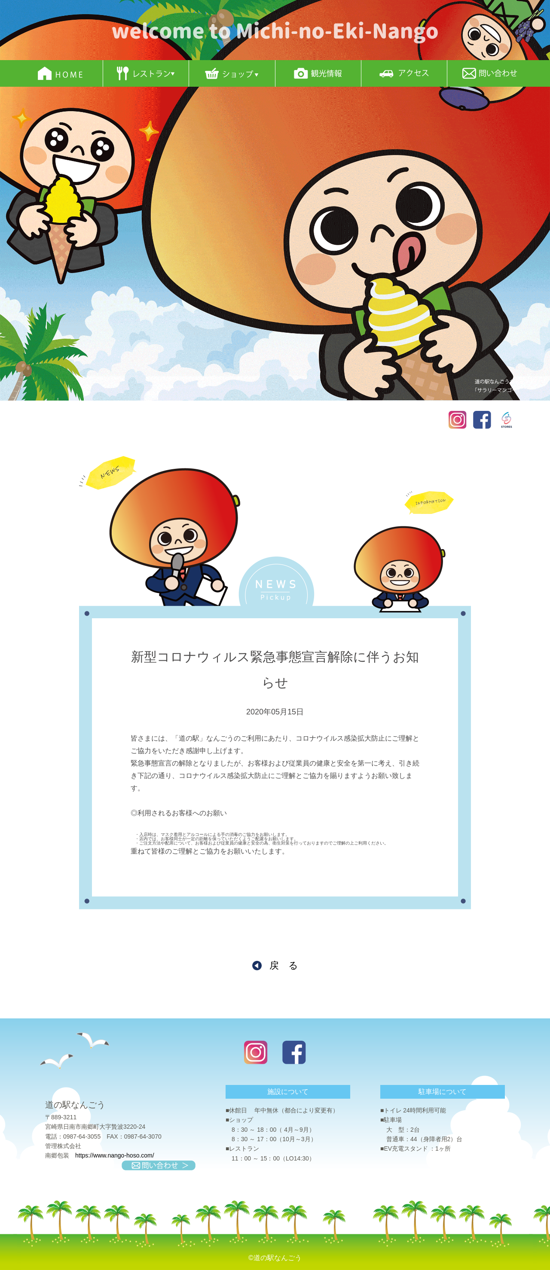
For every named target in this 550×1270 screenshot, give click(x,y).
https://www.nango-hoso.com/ (114, 1155)
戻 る (283, 965)
